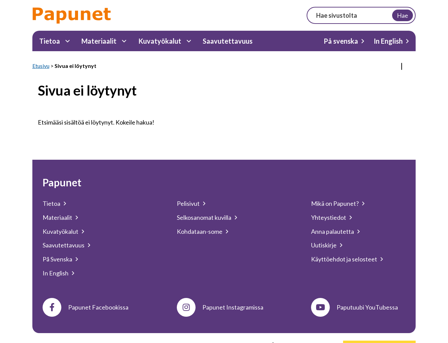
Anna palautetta (332, 231)
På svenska (341, 41)
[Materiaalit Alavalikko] (124, 41)
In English (388, 41)
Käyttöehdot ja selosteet (344, 259)
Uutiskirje (324, 245)
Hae (402, 15)
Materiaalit (99, 41)
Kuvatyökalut (159, 41)
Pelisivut (188, 203)
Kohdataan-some (199, 231)
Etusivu (40, 65)
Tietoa (49, 41)
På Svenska (57, 259)
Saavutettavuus (227, 41)
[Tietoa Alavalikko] (67, 41)
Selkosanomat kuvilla (204, 217)
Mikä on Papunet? (335, 203)
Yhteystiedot (328, 217)
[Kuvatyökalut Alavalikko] (189, 41)
